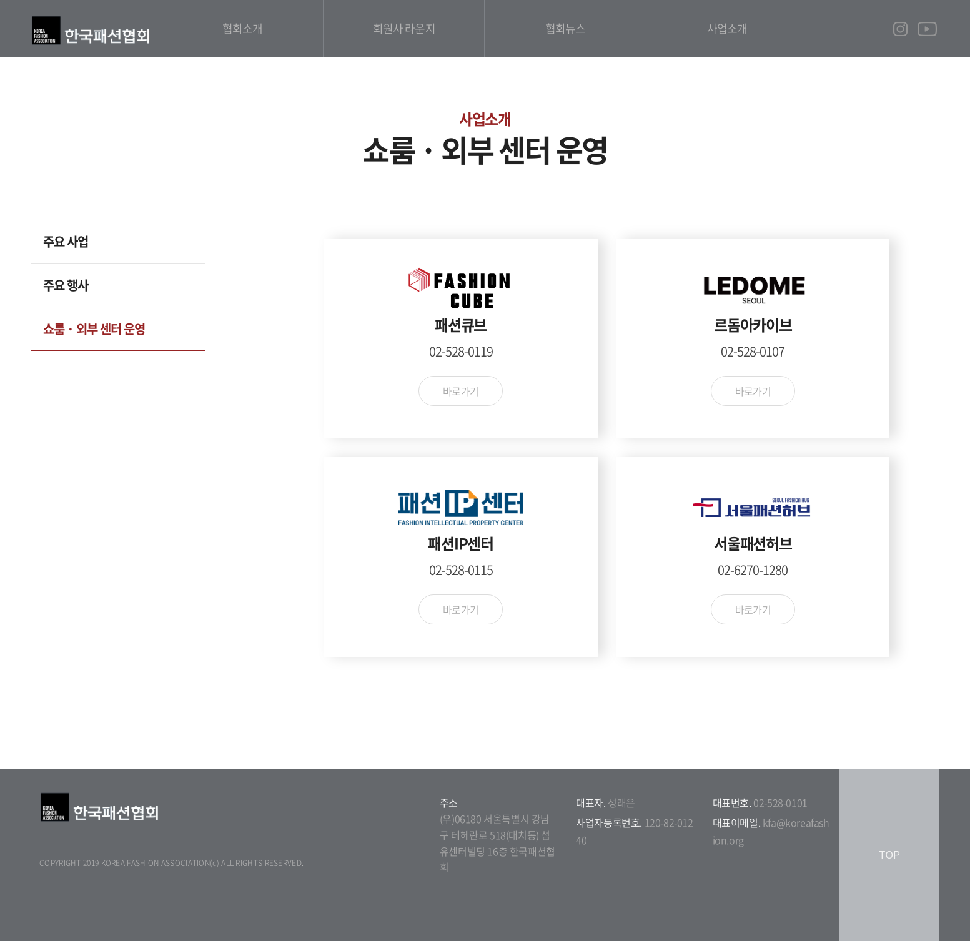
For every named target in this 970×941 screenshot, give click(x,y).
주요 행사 (65, 285)
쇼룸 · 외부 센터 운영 (94, 329)
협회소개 (242, 28)
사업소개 (727, 28)
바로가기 (460, 390)
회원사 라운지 (404, 28)
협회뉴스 (565, 28)
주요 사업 (65, 241)
